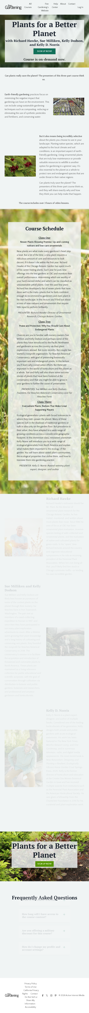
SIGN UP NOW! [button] (44, 51)
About (63, 4)
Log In (80, 7)
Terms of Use (31, 987)
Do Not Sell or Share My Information (31, 1000)
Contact (71, 4)
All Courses (28, 5)
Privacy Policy (30, 984)
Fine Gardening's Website (43, 7)
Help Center (55, 5)
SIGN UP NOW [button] (44, 864)
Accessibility (30, 1007)
